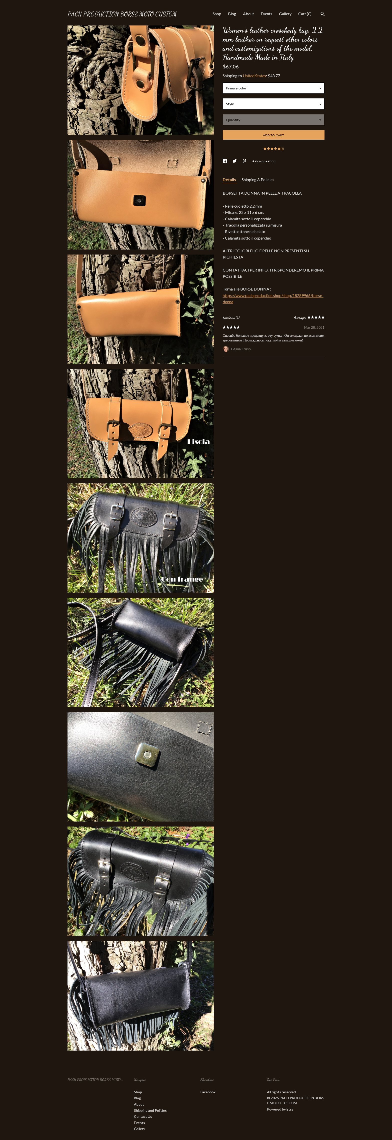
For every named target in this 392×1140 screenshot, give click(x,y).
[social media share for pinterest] (244, 161)
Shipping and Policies (150, 1110)
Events (266, 13)
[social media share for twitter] (235, 161)
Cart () (305, 13)
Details (230, 179)
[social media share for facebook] (225, 161)
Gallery (285, 13)
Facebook (208, 1092)
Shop (217, 13)
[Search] (322, 14)
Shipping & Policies (258, 179)
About (248, 13)
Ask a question (264, 161)
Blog (232, 13)
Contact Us (143, 1116)
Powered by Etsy (280, 1109)
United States (254, 75)
